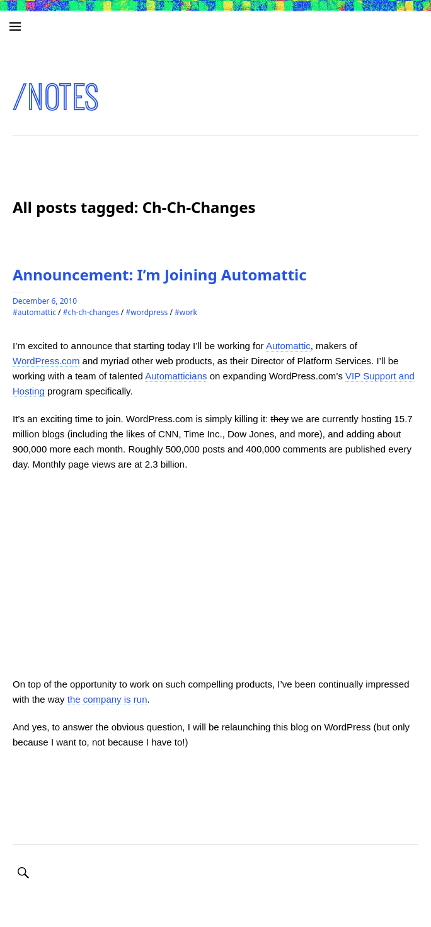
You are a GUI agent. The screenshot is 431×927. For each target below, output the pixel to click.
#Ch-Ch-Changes (91, 312)
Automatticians (176, 376)
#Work (186, 312)
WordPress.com (46, 360)
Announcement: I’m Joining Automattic (160, 274)
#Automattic (34, 312)
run (140, 699)
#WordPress (146, 312)
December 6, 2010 (45, 301)
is (127, 699)
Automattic (288, 345)
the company (94, 699)
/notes (56, 97)
